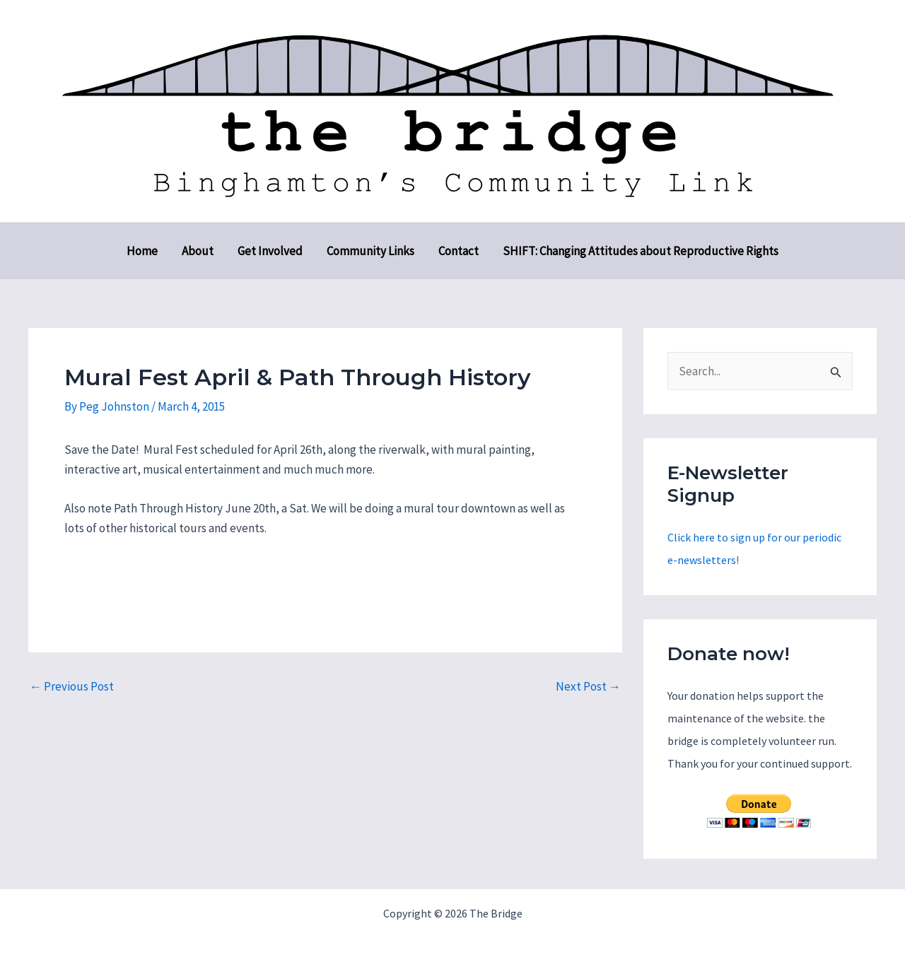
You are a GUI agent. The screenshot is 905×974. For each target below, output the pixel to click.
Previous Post (72, 687)
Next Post (588, 687)
